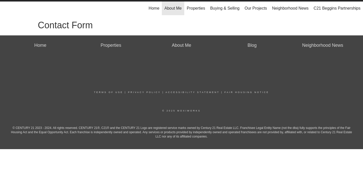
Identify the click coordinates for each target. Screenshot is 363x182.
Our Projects (256, 8)
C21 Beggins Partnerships (337, 8)
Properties (196, 8)
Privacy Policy (144, 92)
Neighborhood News (290, 8)
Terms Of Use (108, 92)
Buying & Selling (225, 8)
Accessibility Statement (193, 92)
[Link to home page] (6, 8)
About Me (173, 8)
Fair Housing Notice (246, 92)
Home (154, 8)
